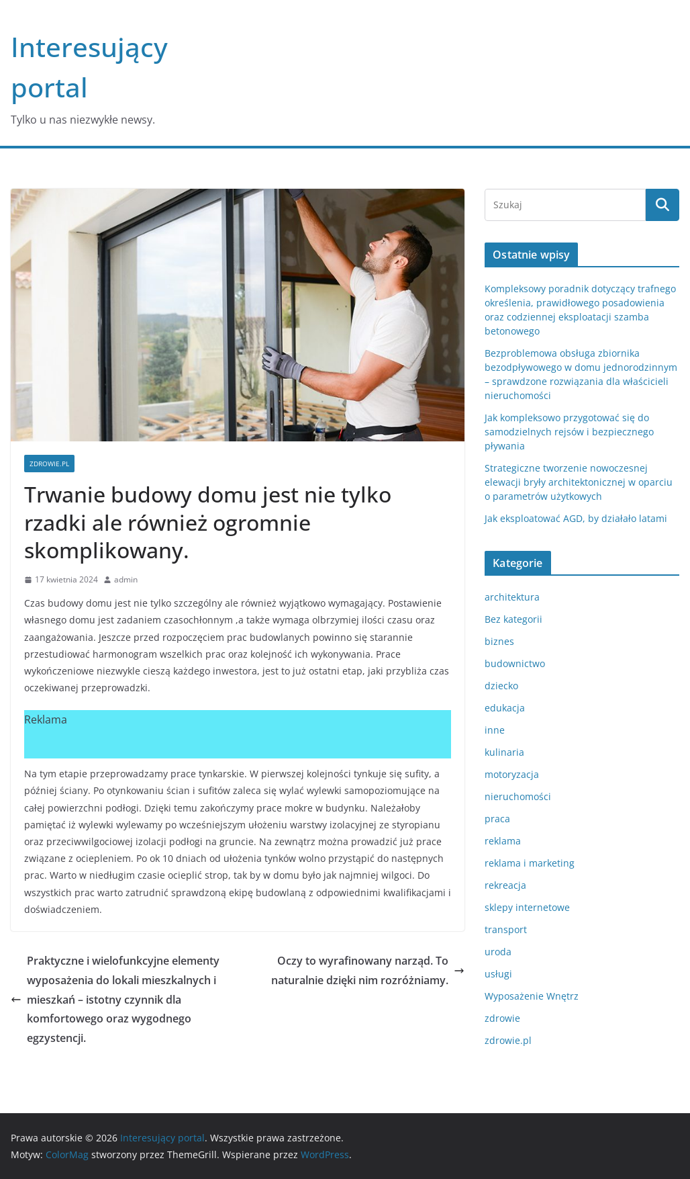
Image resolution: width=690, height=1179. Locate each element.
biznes (499, 641)
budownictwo (515, 663)
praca (497, 818)
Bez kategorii (513, 619)
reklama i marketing (530, 863)
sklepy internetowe (527, 907)
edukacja (505, 707)
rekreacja (505, 885)
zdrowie (502, 1018)
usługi (498, 973)
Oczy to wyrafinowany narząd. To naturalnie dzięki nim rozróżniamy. (367, 970)
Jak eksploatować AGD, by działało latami (576, 518)
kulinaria (504, 752)
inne (495, 730)
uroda (498, 951)
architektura (512, 597)
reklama (503, 840)
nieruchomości (518, 796)
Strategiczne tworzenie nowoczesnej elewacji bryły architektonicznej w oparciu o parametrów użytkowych (579, 482)
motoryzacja (512, 774)
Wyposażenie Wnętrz (532, 996)
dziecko (501, 685)
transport (506, 929)
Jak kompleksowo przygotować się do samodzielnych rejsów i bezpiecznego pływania (569, 431)
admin (126, 579)
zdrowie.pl (49, 463)
